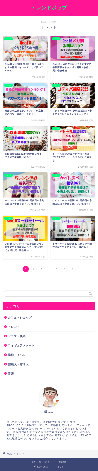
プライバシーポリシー (42, 462)
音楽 (11, 373)
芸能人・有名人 (18, 364)
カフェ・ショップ (20, 317)
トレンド (14, 326)
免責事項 (62, 462)
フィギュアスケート (21, 345)
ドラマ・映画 (17, 336)
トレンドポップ (49, 8)
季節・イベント (18, 354)
